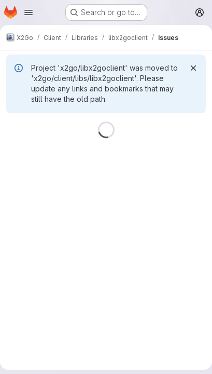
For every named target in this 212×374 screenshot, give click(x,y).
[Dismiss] (193, 68)
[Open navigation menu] (28, 12)
